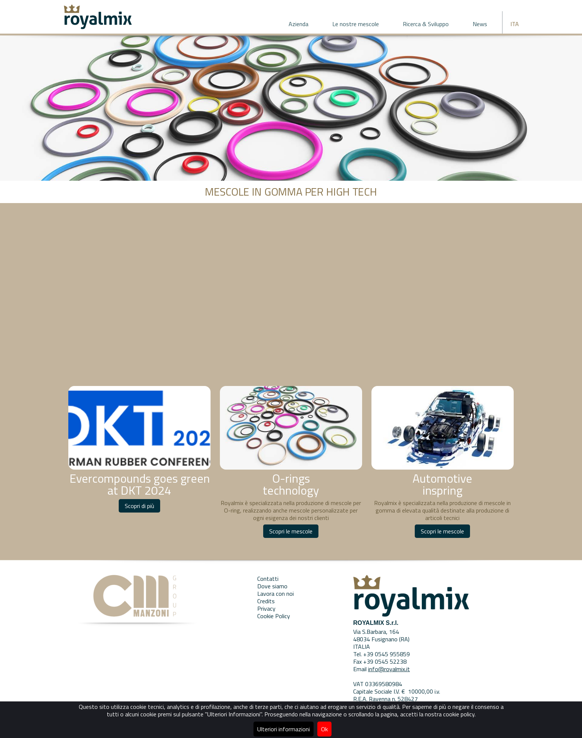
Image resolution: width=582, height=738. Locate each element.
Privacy (266, 608)
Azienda (298, 23)
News (480, 23)
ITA (514, 23)
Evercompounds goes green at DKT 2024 (139, 484)
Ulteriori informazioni (283, 729)
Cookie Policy (273, 616)
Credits (266, 601)
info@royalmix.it (389, 668)
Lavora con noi (275, 593)
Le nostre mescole (355, 23)
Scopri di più (139, 505)
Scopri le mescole (290, 531)
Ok (324, 729)
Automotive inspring (442, 484)
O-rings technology (291, 484)
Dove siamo (272, 586)
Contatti (267, 578)
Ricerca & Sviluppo (426, 23)
